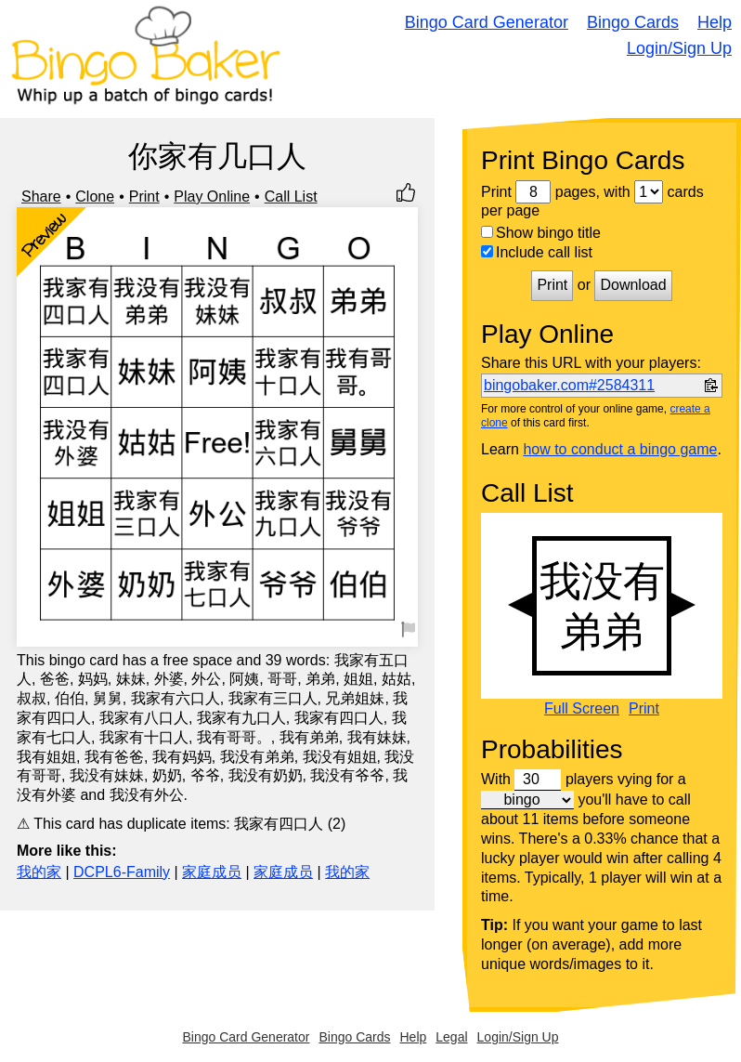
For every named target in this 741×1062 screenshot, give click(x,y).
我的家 (39, 872)
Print (144, 196)
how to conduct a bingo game (620, 449)
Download (633, 285)
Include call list (536, 252)
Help (714, 22)
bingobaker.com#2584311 (569, 385)
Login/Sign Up (679, 48)
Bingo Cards (633, 22)
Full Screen (581, 708)
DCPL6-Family (121, 872)
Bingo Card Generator (486, 22)
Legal (451, 1036)
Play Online (212, 196)
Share (41, 196)
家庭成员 (211, 872)
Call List (291, 196)
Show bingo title (541, 233)
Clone (94, 196)
